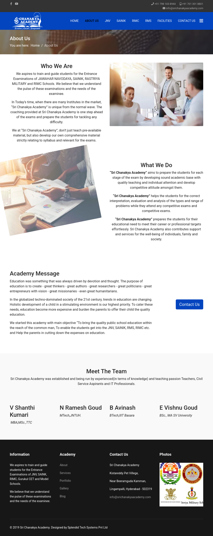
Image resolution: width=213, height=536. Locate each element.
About (63, 465)
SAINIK (121, 20)
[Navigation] (201, 21)
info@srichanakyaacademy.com (184, 8)
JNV (107, 20)
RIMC (135, 20)
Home (74, 20)
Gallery (64, 488)
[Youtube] (16, 3)
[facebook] (11, 3)
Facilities (165, 20)
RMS (148, 20)
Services (65, 473)
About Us (92, 20)
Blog (63, 496)
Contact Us (186, 20)
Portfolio (65, 480)
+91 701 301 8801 (192, 3)
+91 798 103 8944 (165, 3)
